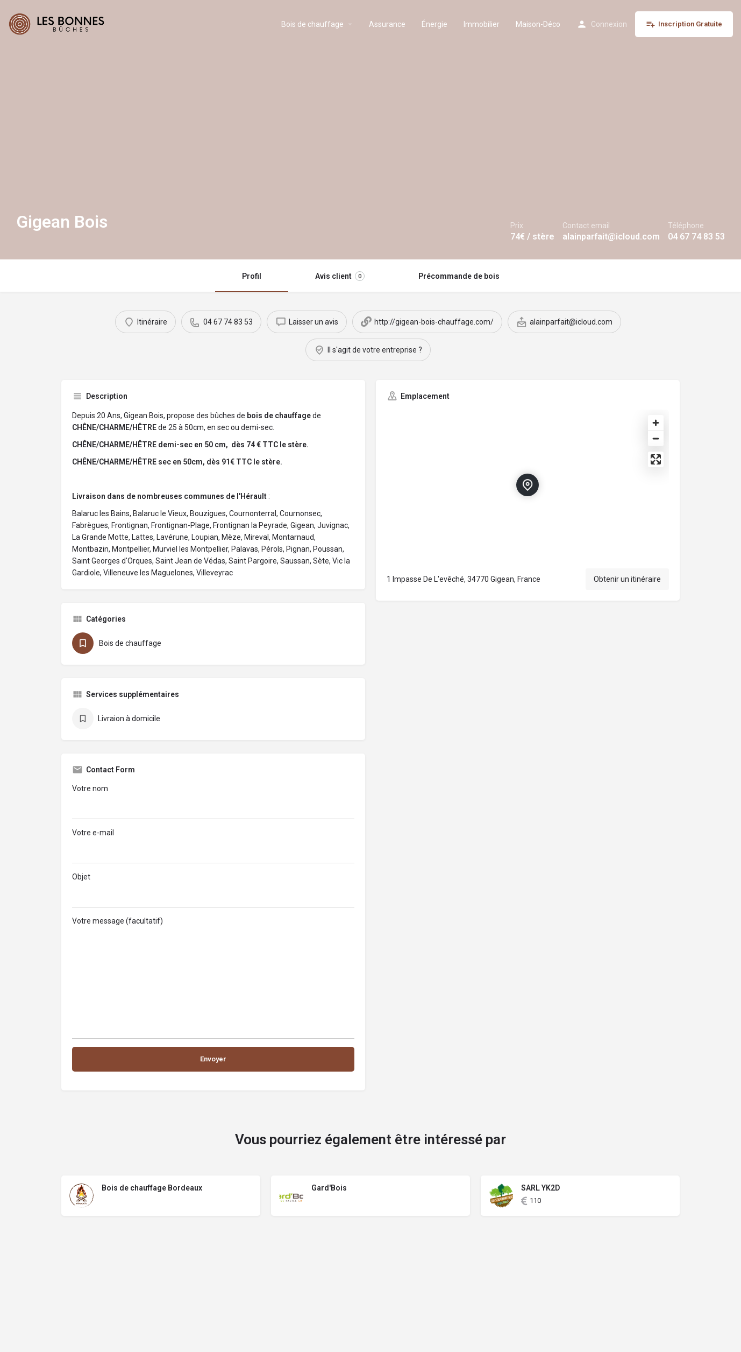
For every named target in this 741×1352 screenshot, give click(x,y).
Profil (251, 276)
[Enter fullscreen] (656, 459)
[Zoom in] (656, 423)
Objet (213, 889)
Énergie (434, 24)
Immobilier (482, 24)
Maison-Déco (538, 24)
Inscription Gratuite (684, 24)
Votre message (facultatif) (213, 978)
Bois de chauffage (312, 24)
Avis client (340, 276)
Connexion (609, 24)
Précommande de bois (459, 276)
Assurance (387, 24)
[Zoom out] (656, 438)
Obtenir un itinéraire (627, 579)
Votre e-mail (213, 845)
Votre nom (213, 801)
